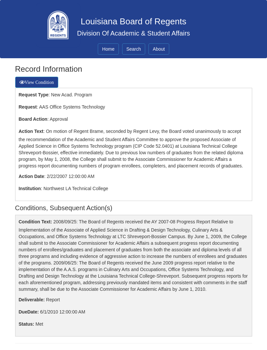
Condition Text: (35, 221)
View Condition (39, 82)
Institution (30, 188)
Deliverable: (32, 299)
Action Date (31, 176)
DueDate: (29, 311)
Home (108, 49)
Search (133, 49)
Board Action (33, 119)
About (159, 49)
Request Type (34, 94)
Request (28, 107)
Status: (26, 324)
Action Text (31, 131)
